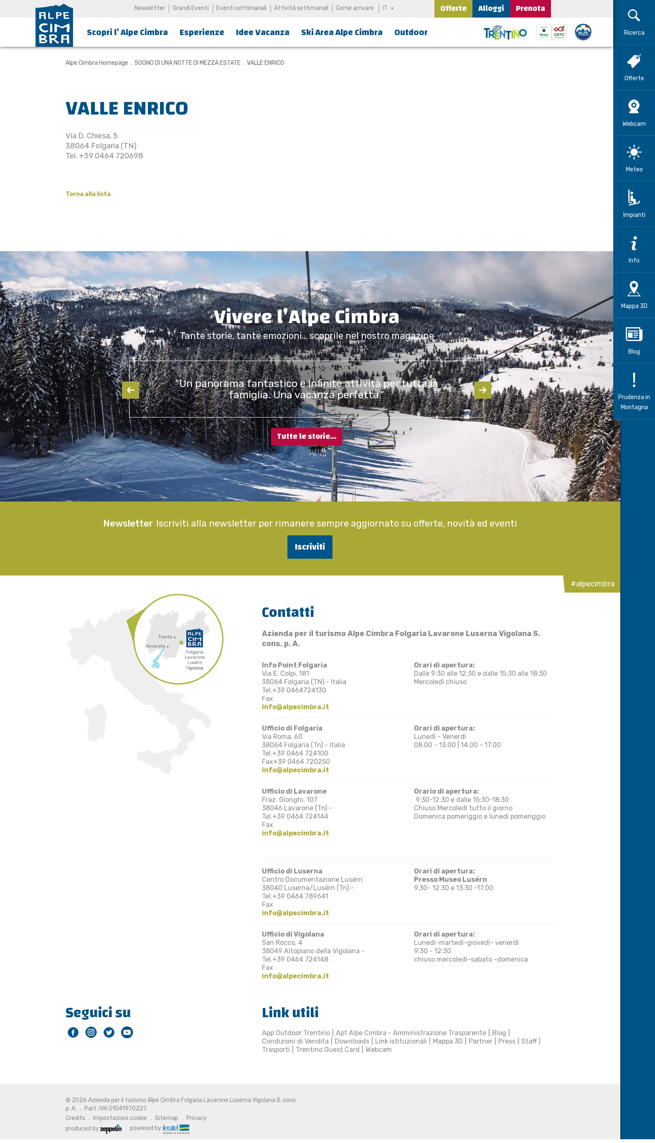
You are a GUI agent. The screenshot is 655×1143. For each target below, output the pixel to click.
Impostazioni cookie (117, 1118)
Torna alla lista (84, 194)
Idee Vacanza (262, 32)
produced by (90, 1128)
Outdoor (411, 32)
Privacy (193, 1118)
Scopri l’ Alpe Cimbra (127, 32)
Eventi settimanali (241, 8)
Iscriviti (307, 547)
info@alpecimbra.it (292, 707)
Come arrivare (355, 8)
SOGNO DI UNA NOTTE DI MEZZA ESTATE (184, 62)
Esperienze (202, 32)
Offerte (453, 8)
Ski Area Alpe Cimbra (342, 32)
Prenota (530, 8)
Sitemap (163, 1118)
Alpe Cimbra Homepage (93, 62)
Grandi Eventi (191, 8)
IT (385, 8)
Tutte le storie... (306, 436)
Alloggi (491, 8)
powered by (156, 1128)
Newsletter (150, 8)
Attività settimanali (301, 8)
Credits (72, 1118)
